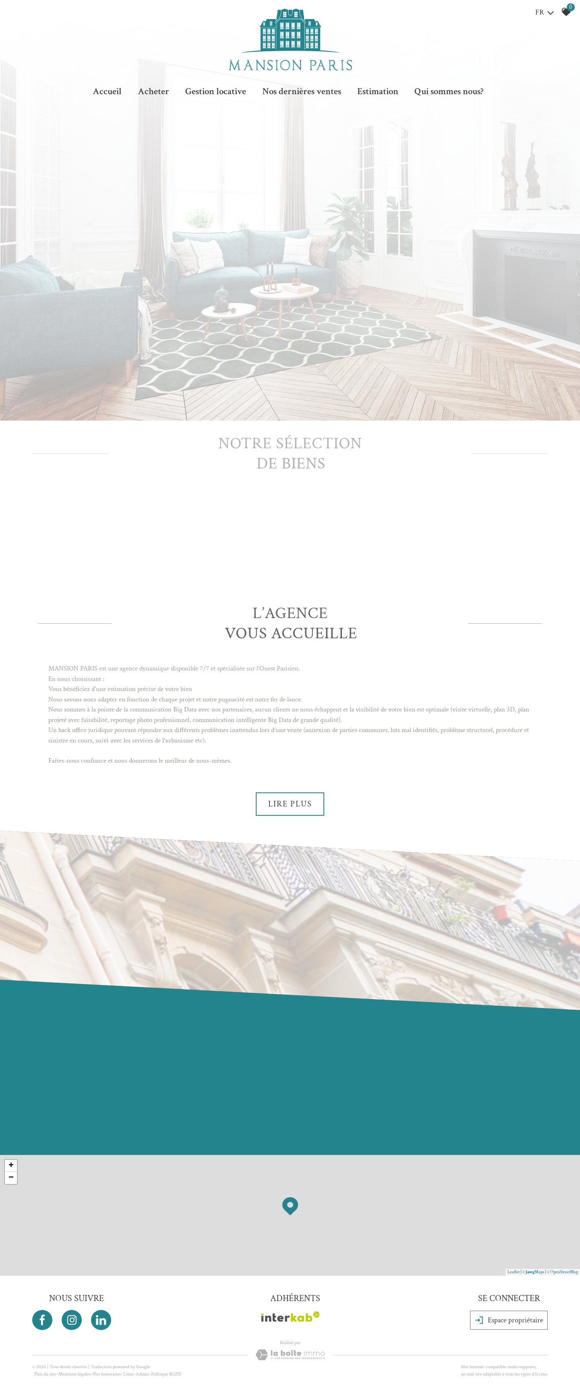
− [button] (11, 1178)
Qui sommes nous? (448, 91)
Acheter (153, 91)
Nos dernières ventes (301, 91)
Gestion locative (215, 91)
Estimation (377, 91)
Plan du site (45, 1374)
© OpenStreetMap (562, 1272)
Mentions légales (74, 1374)
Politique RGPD (166, 1374)
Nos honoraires (107, 1374)
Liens (128, 1374)
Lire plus (290, 804)
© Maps (533, 1272)
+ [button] (11, 1166)
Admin (142, 1374)
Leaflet (514, 1272)
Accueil (107, 91)
